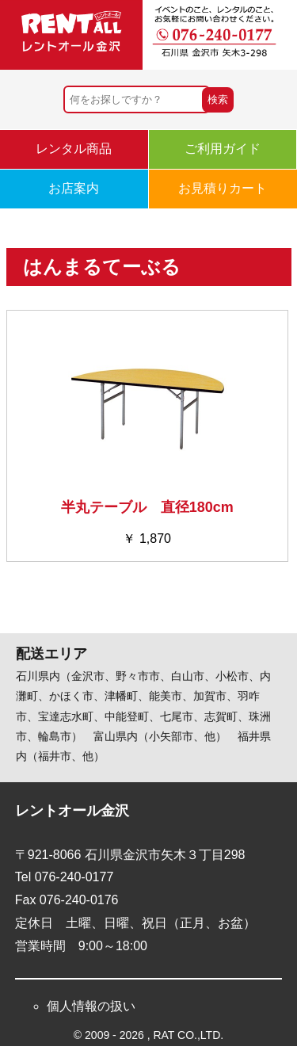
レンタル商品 (74, 148)
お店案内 (73, 188)
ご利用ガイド (223, 148)
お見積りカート (222, 188)
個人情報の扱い (91, 1006)
